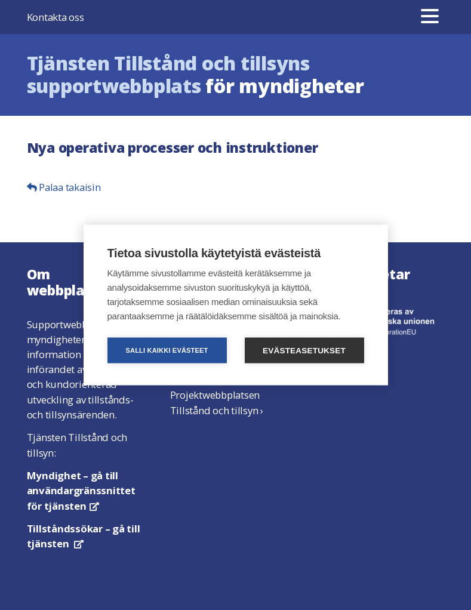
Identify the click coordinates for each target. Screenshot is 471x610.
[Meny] (430, 17)
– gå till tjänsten (83, 536)
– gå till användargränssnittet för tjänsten (81, 490)
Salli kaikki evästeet (166, 350)
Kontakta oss (55, 17)
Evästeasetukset (304, 350)
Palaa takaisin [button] (64, 187)
